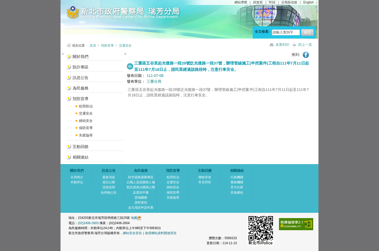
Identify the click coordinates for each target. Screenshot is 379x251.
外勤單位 (77, 182)
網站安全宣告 (132, 233)
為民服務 (80, 88)
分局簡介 (77, 177)
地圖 (134, 218)
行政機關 (237, 177)
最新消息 (108, 177)
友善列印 (283, 45)
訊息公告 (80, 77)
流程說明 (108, 187)
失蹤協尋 (86, 135)
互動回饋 (80, 146)
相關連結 (80, 157)
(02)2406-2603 (88, 223)
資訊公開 (108, 182)
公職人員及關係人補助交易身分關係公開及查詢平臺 (141, 187)
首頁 (93, 45)
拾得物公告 (109, 192)
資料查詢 (140, 202)
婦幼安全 (86, 121)
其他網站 (237, 192)
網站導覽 (241, 2)
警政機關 (237, 182)
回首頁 (258, 2)
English (308, 2)
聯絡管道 (204, 177)
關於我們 (80, 56)
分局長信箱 (289, 2)
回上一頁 (305, 45)
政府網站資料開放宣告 (161, 233)
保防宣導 (86, 128)
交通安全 (125, 45)
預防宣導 (107, 45)
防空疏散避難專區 (140, 177)
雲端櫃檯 (140, 197)
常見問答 (204, 182)
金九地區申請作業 (140, 207)
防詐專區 (80, 67)
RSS (272, 2)
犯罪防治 (86, 106)
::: (63, 53)
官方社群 (237, 187)
